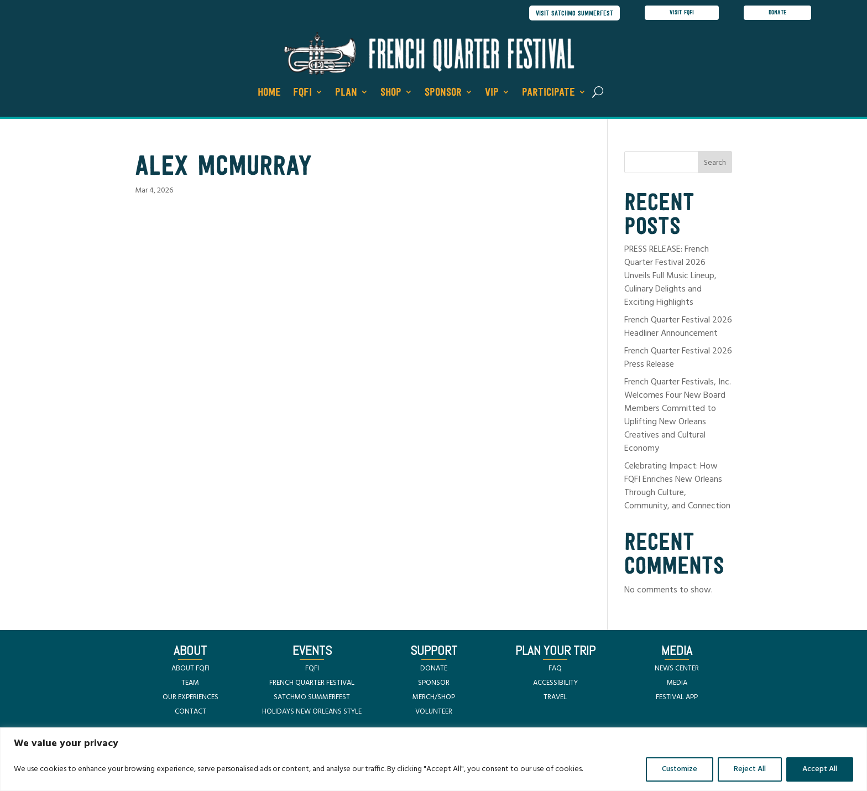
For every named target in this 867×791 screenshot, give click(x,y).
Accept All (819, 769)
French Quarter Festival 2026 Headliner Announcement (678, 328)
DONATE (433, 669)
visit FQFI (681, 13)
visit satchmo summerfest (572, 13)
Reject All (750, 769)
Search (715, 164)
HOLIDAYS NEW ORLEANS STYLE (312, 713)
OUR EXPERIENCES (190, 698)
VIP (492, 93)
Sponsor (443, 93)
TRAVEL (555, 698)
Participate (548, 93)
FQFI (302, 93)
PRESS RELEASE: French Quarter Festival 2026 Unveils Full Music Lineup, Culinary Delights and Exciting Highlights (670, 277)
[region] (433, 759)
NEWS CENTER (677, 669)
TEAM (190, 684)
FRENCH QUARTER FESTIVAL (311, 684)
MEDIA (677, 684)
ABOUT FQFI (190, 669)
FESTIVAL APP (677, 698)
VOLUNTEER (433, 713)
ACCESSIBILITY (555, 684)
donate (778, 13)
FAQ (555, 669)
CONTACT (190, 713)
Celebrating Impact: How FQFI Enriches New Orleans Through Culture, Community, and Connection (677, 487)
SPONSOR (434, 684)
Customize (679, 769)
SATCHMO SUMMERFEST (312, 698)
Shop (390, 93)
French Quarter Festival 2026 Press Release (678, 359)
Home (269, 93)
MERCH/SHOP (433, 698)
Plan (346, 93)
